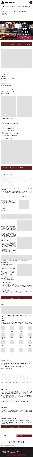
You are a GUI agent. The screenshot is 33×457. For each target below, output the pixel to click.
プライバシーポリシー (13, 451)
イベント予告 (3, 435)
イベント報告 (19, 435)
